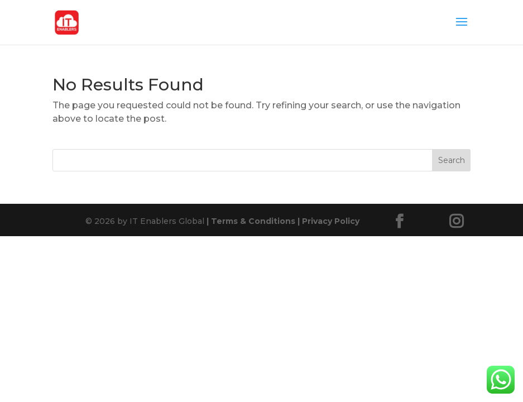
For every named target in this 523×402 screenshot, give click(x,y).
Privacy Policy (327, 221)
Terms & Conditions (251, 221)
